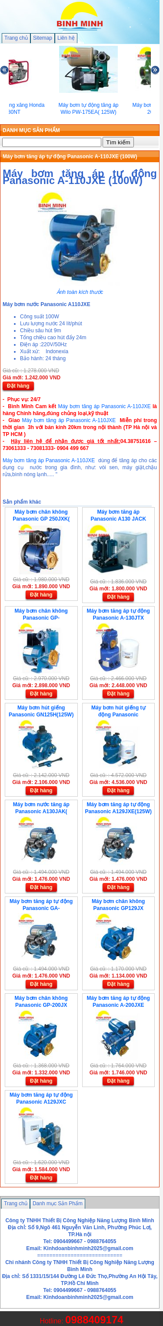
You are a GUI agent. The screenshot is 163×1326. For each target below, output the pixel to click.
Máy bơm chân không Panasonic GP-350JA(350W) (41, 618)
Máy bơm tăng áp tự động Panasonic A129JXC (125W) (41, 1102)
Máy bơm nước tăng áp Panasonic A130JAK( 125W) (41, 811)
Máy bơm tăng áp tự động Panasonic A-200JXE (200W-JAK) (118, 1005)
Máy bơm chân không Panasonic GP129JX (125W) (118, 908)
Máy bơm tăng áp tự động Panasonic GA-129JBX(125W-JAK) (41, 908)
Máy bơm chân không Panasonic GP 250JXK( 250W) (41, 519)
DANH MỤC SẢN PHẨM (31, 130)
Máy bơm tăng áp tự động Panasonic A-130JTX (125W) (118, 618)
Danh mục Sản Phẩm (58, 1203)
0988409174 (94, 1320)
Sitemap (42, 38)
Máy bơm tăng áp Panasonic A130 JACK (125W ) (118, 519)
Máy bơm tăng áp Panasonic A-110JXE (104, 406)
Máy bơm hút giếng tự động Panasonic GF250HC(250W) (118, 715)
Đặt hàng (18, 386)
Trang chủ (16, 38)
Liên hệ (66, 38)
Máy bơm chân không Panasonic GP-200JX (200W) (41, 1005)
